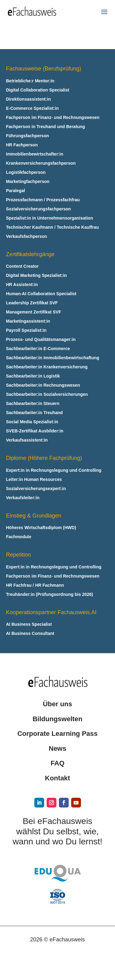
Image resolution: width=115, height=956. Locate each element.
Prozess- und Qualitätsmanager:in (41, 339)
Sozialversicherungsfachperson (38, 209)
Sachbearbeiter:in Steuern (32, 403)
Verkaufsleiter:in (23, 498)
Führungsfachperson (27, 136)
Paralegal (15, 190)
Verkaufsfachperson (26, 236)
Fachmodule (18, 537)
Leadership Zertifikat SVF (32, 303)
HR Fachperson (22, 145)
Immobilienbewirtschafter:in (34, 154)
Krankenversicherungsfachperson (41, 163)
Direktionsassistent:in (28, 99)
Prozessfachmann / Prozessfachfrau (43, 200)
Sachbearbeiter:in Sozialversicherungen (47, 394)
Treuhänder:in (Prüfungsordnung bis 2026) (49, 594)
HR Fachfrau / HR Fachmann (35, 585)
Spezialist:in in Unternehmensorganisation (49, 218)
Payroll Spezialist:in (26, 330)
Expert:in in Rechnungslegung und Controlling (54, 470)
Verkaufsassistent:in (27, 440)
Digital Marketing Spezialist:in (36, 275)
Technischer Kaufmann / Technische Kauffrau (52, 227)
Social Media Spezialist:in (32, 422)
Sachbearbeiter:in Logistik (33, 376)
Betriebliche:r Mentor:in (30, 81)
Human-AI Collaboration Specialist (41, 294)
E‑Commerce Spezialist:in (32, 108)
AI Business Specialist (29, 624)
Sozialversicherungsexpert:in (36, 488)
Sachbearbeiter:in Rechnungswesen (43, 385)
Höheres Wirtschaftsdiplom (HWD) (41, 527)
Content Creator (22, 266)
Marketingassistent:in (28, 321)
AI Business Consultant (30, 633)
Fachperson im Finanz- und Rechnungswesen (53, 117)
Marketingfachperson (28, 181)
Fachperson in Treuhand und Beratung (45, 126)
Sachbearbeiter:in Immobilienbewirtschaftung (52, 358)
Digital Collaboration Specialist (37, 90)
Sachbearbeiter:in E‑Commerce (38, 348)
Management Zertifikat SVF (33, 312)
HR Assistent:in (22, 284)
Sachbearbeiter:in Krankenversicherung (47, 367)
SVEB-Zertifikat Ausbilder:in (34, 431)
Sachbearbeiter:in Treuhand (34, 412)
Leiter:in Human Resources (34, 479)
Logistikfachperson (26, 172)
